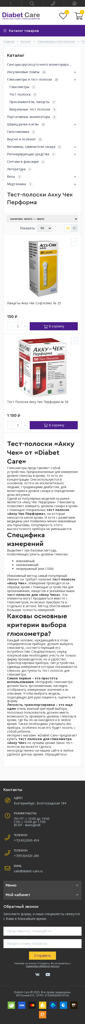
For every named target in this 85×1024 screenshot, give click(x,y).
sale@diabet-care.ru (28, 871)
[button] (10, 3)
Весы (42, 177)
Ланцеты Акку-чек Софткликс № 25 (34, 303)
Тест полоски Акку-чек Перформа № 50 (37, 402)
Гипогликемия (21, 131)
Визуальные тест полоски (33, 109)
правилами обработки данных (42, 966)
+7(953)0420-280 (26, 856)
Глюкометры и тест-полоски (42, 80)
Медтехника (42, 184)
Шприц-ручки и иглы (42, 124)
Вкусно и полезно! (24, 139)
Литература (19, 169)
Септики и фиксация (26, 161)
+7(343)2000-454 (26, 840)
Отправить (42, 955)
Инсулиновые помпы (42, 72)
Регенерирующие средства (42, 154)
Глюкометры (22, 87)
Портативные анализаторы (32, 117)
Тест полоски (23, 94)
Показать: (27, 228)
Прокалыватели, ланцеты (32, 102)
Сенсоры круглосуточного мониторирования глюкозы (42, 64)
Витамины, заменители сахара (42, 147)
